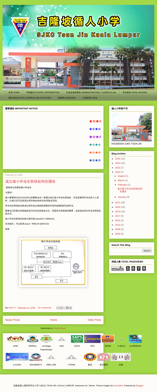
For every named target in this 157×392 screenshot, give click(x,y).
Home (53, 320)
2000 (118, 233)
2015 (118, 220)
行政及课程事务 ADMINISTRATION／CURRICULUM (91, 92)
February (123, 184)
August (121, 176)
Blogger (139, 385)
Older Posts (94, 320)
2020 (118, 207)
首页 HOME (14, 92)
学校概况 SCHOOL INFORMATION (43, 92)
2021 (118, 202)
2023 (118, 167)
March (121, 180)
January (122, 197)
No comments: (45, 307)
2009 (118, 229)
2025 (118, 158)
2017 (118, 216)
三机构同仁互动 (89, 98)
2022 (118, 172)
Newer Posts (12, 320)
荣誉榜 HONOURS (67, 98)
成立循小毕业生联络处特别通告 (30, 181)
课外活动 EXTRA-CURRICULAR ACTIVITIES (30, 98)
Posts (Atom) (59, 328)
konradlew (118, 385)
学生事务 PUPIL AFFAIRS (134, 92)
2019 (118, 211)
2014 (118, 225)
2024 (118, 163)
